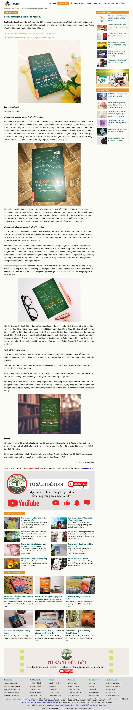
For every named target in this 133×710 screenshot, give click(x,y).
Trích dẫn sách (53, 689)
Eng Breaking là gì (111, 689)
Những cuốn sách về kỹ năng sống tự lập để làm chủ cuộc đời (30, 38)
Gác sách (92, 686)
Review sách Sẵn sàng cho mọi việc (81, 531)
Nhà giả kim (7, 695)
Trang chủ (52, 3)
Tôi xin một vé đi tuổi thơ (113, 683)
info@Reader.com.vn (65, 702)
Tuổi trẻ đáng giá (35, 695)
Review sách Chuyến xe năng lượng (34, 558)
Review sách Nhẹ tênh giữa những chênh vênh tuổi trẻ (33, 519)
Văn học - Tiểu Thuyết (10, 683)
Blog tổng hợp (121, 3)
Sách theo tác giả (35, 686)
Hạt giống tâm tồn (36, 692)
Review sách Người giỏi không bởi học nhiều (34, 9)
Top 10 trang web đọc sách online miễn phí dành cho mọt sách (118, 27)
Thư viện (89, 3)
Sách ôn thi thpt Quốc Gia (11, 692)
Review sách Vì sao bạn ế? (78, 558)
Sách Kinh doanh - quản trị (12, 686)
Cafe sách (98, 3)
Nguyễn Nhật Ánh (73, 686)
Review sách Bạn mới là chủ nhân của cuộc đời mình (80, 519)
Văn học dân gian (54, 692)
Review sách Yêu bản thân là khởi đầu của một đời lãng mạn (33, 545)
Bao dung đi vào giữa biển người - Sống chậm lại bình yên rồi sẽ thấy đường (117, 105)
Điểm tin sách (72, 683)
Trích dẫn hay (53, 686)
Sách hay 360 (109, 3)
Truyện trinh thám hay (74, 692)
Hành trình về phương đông (12, 689)
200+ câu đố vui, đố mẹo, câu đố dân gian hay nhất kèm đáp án (117, 18)
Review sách (63, 3)
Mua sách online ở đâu (112, 692)
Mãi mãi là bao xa (94, 695)
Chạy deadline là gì (73, 695)
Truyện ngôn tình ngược (113, 686)
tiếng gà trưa (15, 695)
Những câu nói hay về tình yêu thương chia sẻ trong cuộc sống (116, 53)
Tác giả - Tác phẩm (54, 683)
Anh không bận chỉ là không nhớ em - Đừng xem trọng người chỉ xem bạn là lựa (117, 113)
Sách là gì (108, 695)
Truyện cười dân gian (55, 695)
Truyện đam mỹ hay (74, 689)
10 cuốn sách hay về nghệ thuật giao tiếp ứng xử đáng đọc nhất (31, 33)
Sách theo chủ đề (35, 683)
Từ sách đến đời (94, 692)
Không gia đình (35, 689)
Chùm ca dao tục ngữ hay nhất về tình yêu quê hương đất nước (117, 44)
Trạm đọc (92, 683)
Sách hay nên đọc (77, 3)
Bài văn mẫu (92, 689)
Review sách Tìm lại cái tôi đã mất (34, 531)
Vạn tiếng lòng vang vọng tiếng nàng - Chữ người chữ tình (117, 122)
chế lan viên (115, 695)
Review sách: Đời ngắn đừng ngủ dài (48, 596)
